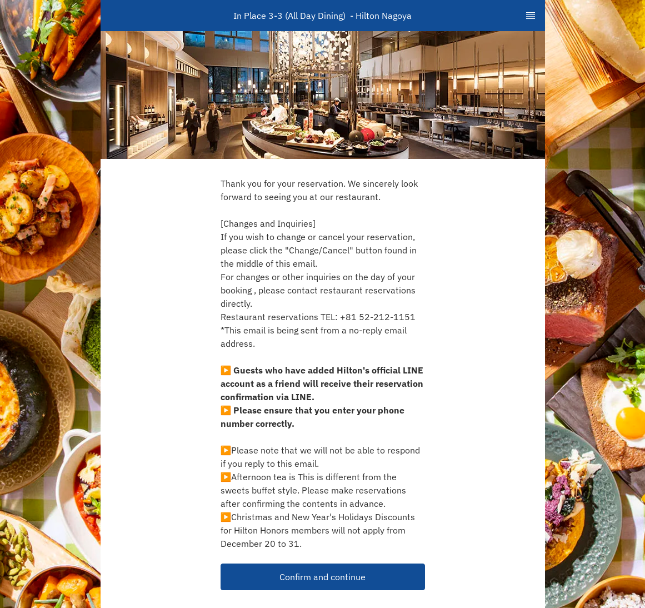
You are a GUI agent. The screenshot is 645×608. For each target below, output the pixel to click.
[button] (323, 577)
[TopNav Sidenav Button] (530, 15)
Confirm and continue (322, 576)
